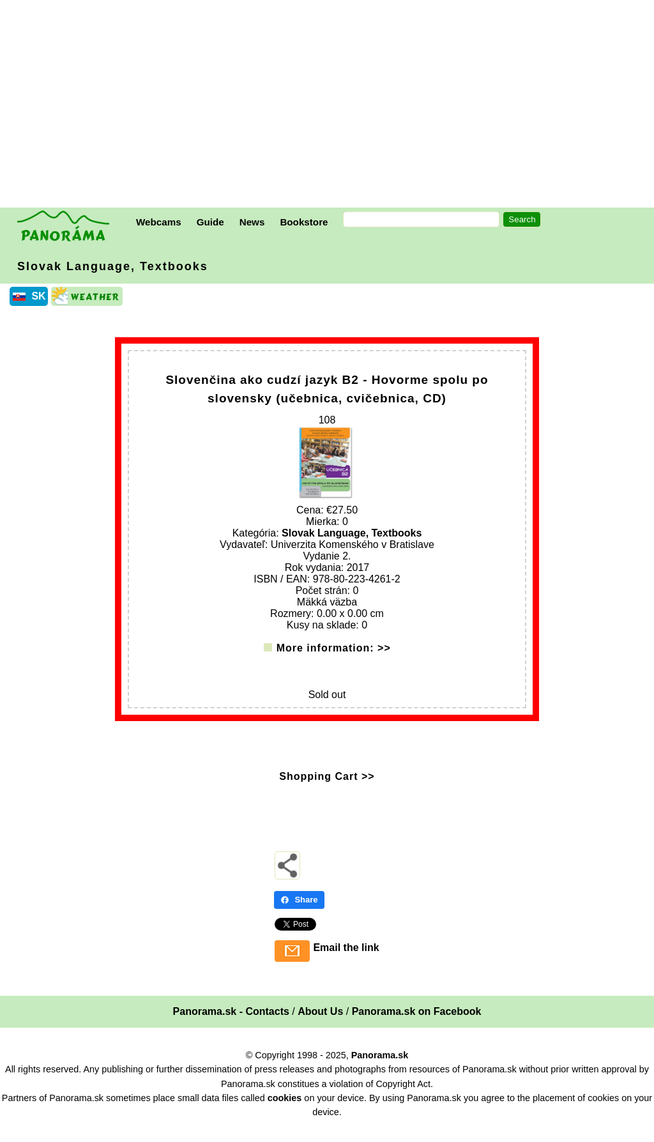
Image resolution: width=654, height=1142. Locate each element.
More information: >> (334, 660)
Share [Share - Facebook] (298, 912)
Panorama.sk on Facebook (417, 1023)
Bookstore (304, 222)
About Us (320, 1023)
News (252, 222)
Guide (210, 222)
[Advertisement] (330, 105)
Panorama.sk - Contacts (231, 1023)
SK (38, 296)
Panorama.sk (380, 1067)
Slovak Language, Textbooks (112, 266)
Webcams (158, 222)
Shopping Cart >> (326, 788)
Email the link (346, 959)
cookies (285, 1110)
